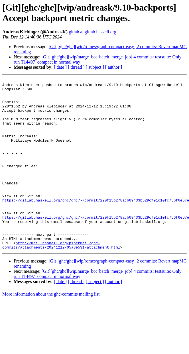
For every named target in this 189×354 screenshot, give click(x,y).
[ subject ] (95, 67)
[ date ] (60, 67)
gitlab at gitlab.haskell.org (92, 31)
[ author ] (113, 67)
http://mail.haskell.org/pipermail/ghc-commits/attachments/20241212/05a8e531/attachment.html (61, 279)
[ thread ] (76, 67)
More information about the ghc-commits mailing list (50, 328)
